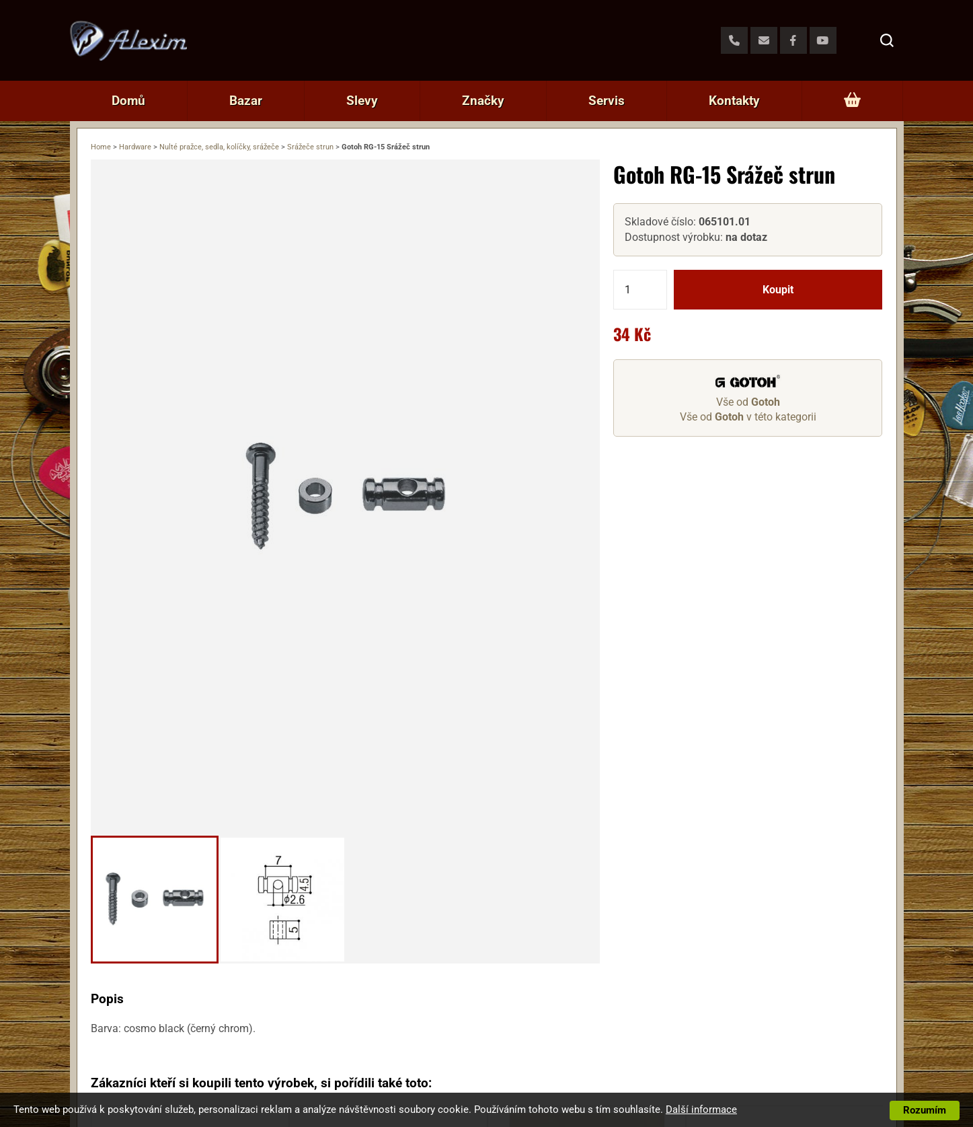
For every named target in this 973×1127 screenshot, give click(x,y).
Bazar (245, 100)
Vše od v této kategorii (748, 416)
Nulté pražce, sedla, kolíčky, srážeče (219, 147)
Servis (606, 100)
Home (101, 147)
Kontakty (734, 100)
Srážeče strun (310, 147)
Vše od (748, 402)
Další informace (701, 1109)
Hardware (135, 147)
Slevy (362, 100)
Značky (483, 100)
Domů (128, 100)
